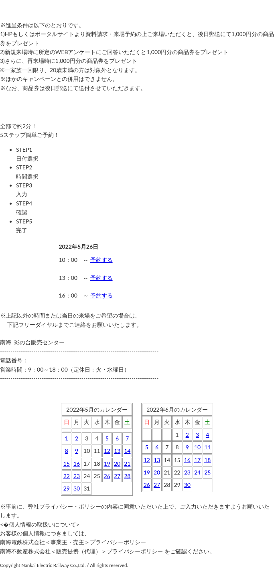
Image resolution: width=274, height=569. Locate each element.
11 (207, 447)
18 (207, 459)
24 (197, 472)
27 (117, 475)
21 (127, 463)
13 (117, 450)
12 (107, 450)
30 (76, 488)
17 (197, 459)
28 (127, 475)
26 (107, 475)
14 (127, 450)
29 (66, 488)
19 (107, 463)
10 (197, 447)
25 (207, 472)
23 (76, 475)
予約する (101, 259)
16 (76, 463)
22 (66, 475)
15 (66, 463)
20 (117, 463)
